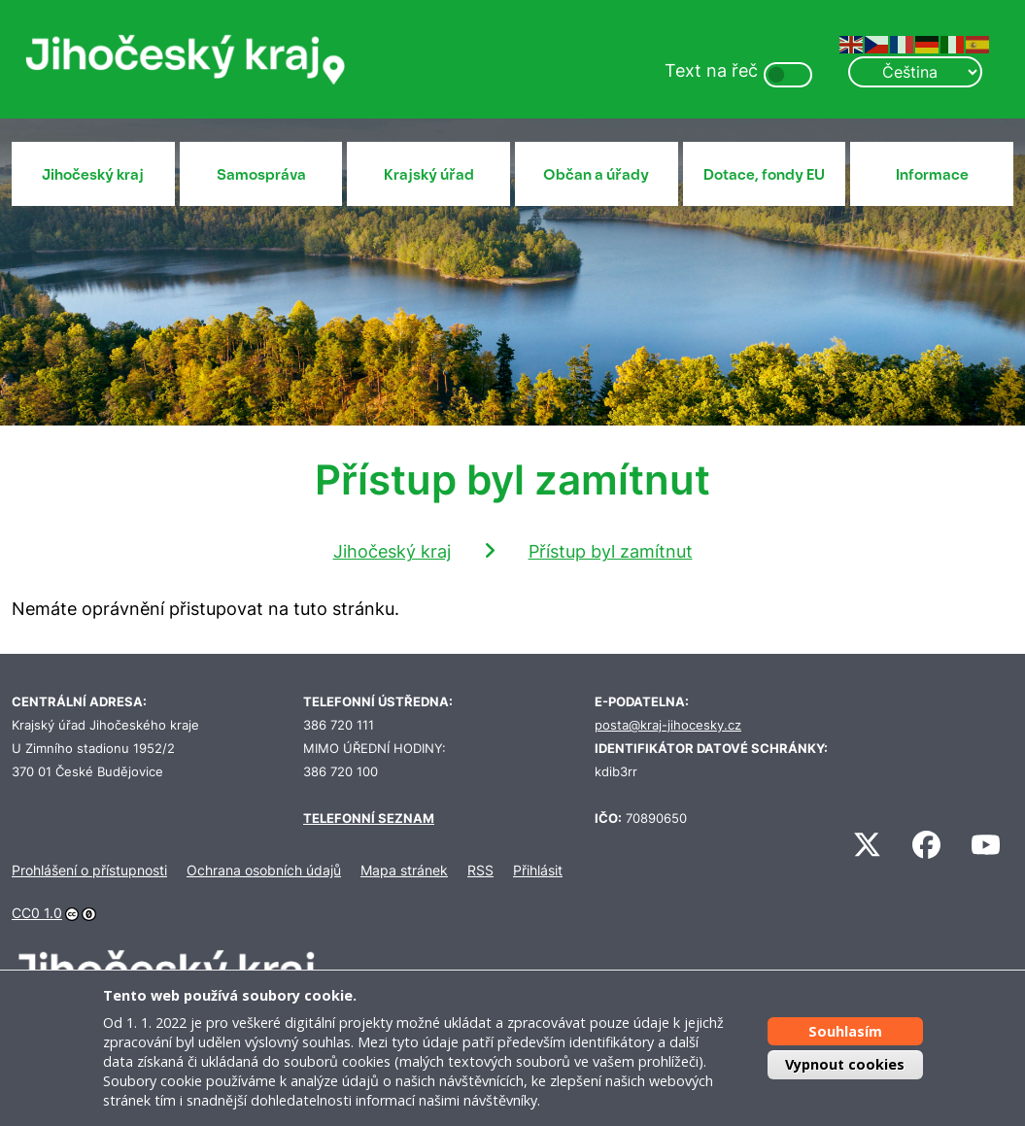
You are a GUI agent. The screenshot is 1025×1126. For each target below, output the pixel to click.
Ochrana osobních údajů (264, 870)
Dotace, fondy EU (764, 175)
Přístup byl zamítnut (611, 551)
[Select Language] (915, 71)
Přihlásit (538, 870)
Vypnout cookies (845, 1064)
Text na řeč (711, 70)
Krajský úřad (429, 175)
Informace (932, 175)
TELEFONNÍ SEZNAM (368, 818)
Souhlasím (845, 1031)
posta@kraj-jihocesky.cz (668, 725)
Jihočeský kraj (93, 175)
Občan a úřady (596, 175)
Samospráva (261, 175)
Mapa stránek (404, 870)
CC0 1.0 (37, 912)
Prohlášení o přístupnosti (89, 870)
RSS (480, 870)
